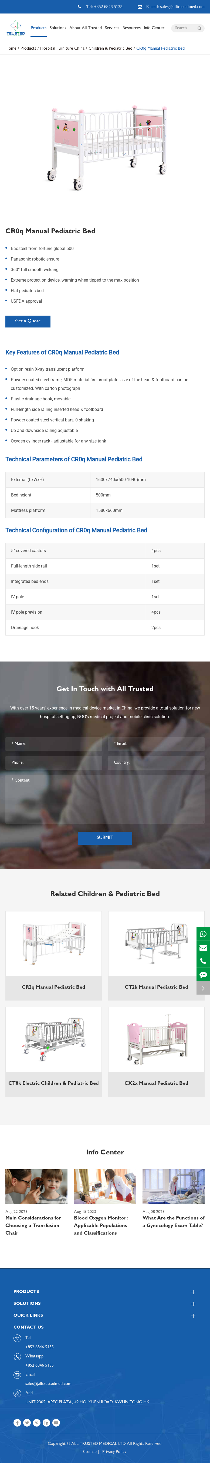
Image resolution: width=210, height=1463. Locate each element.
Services (112, 31)
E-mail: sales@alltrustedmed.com (171, 6)
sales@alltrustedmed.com (48, 1384)
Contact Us (28, 1328)
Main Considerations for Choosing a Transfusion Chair (33, 1226)
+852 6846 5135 (39, 1366)
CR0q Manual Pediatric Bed (160, 49)
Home (10, 49)
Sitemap (90, 1452)
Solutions (58, 31)
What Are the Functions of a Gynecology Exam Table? (173, 1222)
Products (38, 31)
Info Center (154, 31)
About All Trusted (85, 31)
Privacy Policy (114, 1452)
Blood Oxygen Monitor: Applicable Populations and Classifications (101, 1226)
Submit (105, 838)
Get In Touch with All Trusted (105, 689)
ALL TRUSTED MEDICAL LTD (98, 1444)
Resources (132, 31)
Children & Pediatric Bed (110, 49)
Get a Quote (28, 321)
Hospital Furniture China (62, 49)
